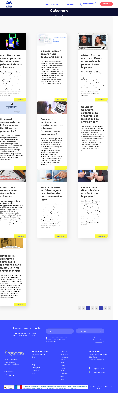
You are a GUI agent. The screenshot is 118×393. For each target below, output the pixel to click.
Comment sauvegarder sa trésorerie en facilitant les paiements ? (10, 125)
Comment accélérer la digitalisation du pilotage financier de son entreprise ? (52, 127)
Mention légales (94, 351)
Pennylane (64, 374)
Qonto (62, 376)
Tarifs (34, 373)
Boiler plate (36, 368)
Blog (33, 357)
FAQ (33, 365)
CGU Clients (93, 357)
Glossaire (35, 370)
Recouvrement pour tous (40, 351)
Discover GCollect (99, 373)
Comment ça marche (50, 4)
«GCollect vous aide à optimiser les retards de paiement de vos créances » (11, 61)
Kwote (62, 368)
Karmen (63, 365)
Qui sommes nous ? (68, 4)
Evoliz (62, 362)
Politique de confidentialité (98, 354)
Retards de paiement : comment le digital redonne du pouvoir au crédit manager (10, 263)
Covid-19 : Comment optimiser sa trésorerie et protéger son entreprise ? (90, 114)
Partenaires (64, 357)
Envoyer (100, 339)
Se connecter (64, 354)
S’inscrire (63, 351)
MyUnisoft (64, 371)
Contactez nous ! (9, 372)
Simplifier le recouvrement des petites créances (9, 192)
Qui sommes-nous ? (39, 354)
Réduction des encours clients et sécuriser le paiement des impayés (91, 61)
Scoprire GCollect (99, 369)
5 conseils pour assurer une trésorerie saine (51, 54)
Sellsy (62, 379)
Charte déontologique (96, 360)
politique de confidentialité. (55, 341)
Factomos (63, 360)
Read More (20, 99)
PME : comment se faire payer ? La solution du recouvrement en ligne (52, 193)
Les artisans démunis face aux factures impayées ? (90, 192)
